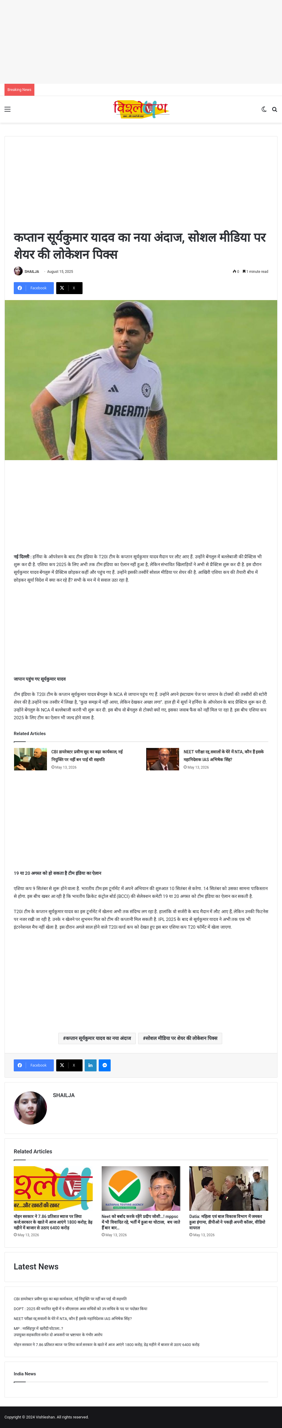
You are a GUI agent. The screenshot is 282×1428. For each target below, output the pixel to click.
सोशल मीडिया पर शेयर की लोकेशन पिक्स (181, 1038)
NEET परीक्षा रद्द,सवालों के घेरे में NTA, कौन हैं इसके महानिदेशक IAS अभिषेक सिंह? (73, 1318)
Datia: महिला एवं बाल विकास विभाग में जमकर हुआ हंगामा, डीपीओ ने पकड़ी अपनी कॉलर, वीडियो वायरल (227, 1222)
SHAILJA (32, 272)
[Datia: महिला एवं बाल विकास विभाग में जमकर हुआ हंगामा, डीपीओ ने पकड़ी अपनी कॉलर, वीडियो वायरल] (228, 1188)
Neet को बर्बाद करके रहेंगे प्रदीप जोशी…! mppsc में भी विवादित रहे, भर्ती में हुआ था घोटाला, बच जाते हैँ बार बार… (141, 1222)
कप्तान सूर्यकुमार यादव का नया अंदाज (98, 1038)
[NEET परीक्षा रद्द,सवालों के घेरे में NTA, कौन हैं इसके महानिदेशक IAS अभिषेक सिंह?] (162, 759)
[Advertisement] (141, 42)
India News (25, 1374)
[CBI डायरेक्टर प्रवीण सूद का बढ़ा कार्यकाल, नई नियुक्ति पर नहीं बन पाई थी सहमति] (30, 759)
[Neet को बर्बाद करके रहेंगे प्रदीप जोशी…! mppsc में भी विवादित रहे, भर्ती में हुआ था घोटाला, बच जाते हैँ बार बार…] (141, 1188)
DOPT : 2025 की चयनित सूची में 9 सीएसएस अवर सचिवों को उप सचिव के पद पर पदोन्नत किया (80, 1309)
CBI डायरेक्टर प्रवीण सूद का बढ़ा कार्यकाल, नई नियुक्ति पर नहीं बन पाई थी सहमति (70, 1299)
